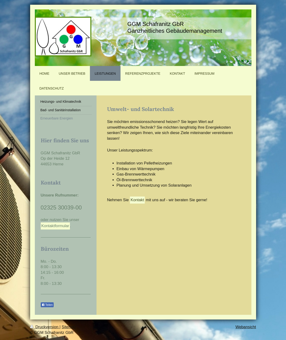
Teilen (47, 305)
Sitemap (69, 327)
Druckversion (45, 327)
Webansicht (245, 327)
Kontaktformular (55, 226)
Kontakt (137, 200)
